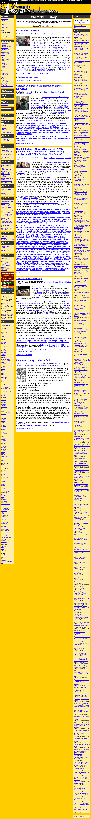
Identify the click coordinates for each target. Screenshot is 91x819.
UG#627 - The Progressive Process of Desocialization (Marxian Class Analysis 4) (81, 354)
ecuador (3, 429)
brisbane (3, 449)
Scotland (3, 38)
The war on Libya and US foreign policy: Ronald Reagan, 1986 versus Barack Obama (82, 733)
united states (4, 536)
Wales (3, 29)
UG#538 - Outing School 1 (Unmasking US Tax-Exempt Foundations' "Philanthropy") (81, 752)
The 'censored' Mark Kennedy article (57, 256)
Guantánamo (4, 153)
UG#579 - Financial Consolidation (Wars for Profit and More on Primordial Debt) (80, 497)
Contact (68, 0)
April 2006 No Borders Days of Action (7, 202)
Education (4, 57)
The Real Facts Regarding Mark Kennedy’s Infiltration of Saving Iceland (42, 228)
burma (3, 450)
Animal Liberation (6, 46)
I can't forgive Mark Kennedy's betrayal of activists (34, 258)
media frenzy (23, 196)
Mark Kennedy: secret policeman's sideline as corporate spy (37, 254)
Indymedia (52, 92)
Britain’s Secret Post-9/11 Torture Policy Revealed (82, 626)
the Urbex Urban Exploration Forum (53, 65)
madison (3, 495)
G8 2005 (3, 238)
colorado (3, 484)
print (2, 329)
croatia (3, 356)
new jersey (4, 505)
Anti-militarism (53, 282)
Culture (3, 55)
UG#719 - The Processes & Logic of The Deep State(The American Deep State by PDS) (82, 80)
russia (2, 401)
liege (2, 373)
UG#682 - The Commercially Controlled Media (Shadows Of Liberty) (81, 220)
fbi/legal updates (5, 558)
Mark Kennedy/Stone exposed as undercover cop (41, 222)
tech (2, 563)
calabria (3, 355)
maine (2, 497)
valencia (3, 414)
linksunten (4, 377)
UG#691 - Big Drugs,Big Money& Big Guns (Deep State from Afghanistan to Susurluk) (81, 172)
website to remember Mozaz (61, 50)
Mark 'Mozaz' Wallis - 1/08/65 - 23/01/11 (34, 67)
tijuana (3, 439)
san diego (4, 525)
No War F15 (4, 264)
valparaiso (4, 442)
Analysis (45, 282)
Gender (3, 63)
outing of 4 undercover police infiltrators (55, 97)
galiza (2, 362)
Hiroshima (46, 290)
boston (3, 478)
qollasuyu (3, 435)
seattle (3, 533)
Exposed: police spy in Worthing (48, 231)
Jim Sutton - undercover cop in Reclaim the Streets (43, 233)
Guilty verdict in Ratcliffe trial (52, 221)
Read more (20, 273)
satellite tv (4, 332)
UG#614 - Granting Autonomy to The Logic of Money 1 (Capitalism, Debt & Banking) (82, 377)
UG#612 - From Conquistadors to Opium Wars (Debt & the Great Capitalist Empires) (80, 400)
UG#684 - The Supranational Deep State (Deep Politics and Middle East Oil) (81, 213)
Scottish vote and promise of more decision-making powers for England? (82, 165)
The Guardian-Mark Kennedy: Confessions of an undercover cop (42, 226)
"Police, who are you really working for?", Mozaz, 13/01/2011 (81, 778)
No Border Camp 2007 (7, 195)
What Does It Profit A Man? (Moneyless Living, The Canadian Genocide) (81, 193)
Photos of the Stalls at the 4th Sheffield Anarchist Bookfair (82, 314)
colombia (3, 428)
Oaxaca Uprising (5, 220)
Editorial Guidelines (40, 0)
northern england (6, 388)
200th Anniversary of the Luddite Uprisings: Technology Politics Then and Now (81, 682)
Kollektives (4, 16)
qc (1, 459)
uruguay (3, 440)
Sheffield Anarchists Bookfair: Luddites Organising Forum (80, 689)
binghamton (4, 477)
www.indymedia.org (6, 325)
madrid (3, 380)
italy (2, 370)
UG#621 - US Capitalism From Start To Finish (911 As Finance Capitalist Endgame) (82, 361)
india (2, 464)
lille (2, 376)
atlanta (3, 474)
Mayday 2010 (5, 140)
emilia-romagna (5, 359)
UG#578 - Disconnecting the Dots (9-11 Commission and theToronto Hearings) (81, 490)
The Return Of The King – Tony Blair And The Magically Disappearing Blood (82, 453)
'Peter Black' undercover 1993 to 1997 (47, 232)
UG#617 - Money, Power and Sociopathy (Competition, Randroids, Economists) (81, 369)
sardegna (3, 402)
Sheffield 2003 (63, 347)
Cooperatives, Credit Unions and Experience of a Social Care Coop (81, 545)
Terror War (4, 84)
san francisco (5, 526)
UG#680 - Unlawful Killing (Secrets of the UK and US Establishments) (82, 226)
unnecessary (62, 295)
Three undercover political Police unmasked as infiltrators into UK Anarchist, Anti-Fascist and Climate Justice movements (43, 218)
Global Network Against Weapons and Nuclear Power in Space (47, 338)
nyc (2, 512)
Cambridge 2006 (57, 345)
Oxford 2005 (53, 347)
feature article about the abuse (61, 110)
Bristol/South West (6, 34)
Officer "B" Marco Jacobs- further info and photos (34, 243)
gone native (20, 173)
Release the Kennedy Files (41, 261)
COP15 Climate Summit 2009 (5, 149)
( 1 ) (43, 347)
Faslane (3, 208)
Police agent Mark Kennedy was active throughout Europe (79, 788)
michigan (3, 499)
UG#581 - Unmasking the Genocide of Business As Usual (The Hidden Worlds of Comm (82, 505)
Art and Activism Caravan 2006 (5, 205)
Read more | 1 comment (24, 355)
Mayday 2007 (5, 193)
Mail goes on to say (57, 181)
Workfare (3, 118)
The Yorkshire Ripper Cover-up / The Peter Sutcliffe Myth (80, 179)
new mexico (4, 506)
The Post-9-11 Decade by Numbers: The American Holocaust (82, 638)
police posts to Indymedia (38, 100)
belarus (3, 348)
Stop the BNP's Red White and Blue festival (7, 181)
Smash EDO (4, 176)
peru (2, 432)
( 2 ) (46, 347)
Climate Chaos (5, 53)
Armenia (3, 546)
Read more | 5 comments (24, 143)
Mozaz (25, 74)
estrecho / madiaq (6, 360)
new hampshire (5, 504)
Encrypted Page (6, 292)
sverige (3, 405)
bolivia (3, 419)
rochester (3, 521)
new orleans (4, 508)
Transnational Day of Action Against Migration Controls (7, 227)
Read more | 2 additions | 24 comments (29, 80)
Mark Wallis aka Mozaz (43, 69)
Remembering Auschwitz (82, 534)
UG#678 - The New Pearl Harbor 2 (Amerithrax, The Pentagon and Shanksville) (81, 239)
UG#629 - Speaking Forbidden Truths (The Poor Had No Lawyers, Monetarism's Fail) (81, 323)
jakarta (3, 453)
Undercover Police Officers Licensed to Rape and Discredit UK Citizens (81, 266)
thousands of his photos (45, 59)
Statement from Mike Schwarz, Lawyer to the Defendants (43, 213)
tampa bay (4, 535)
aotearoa (3, 447)
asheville (3, 473)
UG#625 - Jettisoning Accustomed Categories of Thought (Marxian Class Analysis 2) (81, 346)
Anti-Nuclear (4, 48)
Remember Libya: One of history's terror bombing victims (81, 718)
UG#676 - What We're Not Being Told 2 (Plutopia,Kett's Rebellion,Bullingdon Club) (82, 245)
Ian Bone (59, 62)
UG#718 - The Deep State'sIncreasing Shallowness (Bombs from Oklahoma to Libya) (81, 88)
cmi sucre (3, 426)
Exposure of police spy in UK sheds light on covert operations (43, 241)
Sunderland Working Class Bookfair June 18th (81, 666)
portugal (3, 397)
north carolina (5, 509)
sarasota (3, 532)
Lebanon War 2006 (6, 214)
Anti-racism (4, 50)
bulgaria (3, 353)
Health (3, 66)
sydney (3, 460)
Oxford (3, 24)
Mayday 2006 (5, 218)
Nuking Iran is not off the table (27, 340)
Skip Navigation (14, 0)
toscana (3, 409)
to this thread (34, 206)
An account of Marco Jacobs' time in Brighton (47, 238)
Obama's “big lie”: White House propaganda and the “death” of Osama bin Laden (82, 705)
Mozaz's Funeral (79, 783)
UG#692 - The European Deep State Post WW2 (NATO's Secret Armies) (81, 159)
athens (3, 343)
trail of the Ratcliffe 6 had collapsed (45, 171)
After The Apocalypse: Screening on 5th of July (81, 653)
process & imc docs (6, 561)
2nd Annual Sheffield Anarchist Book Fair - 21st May (81, 712)
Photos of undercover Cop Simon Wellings (39, 226)
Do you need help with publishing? (80, 26)
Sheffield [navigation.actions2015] (8, 96)
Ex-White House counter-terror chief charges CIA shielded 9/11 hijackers (81, 604)
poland (3, 395)
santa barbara (5, 529)
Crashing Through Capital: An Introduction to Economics (81, 530)
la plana (3, 371)
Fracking (3, 60)
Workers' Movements (44, 365)
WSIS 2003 (4, 270)
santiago (3, 438)
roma (2, 398)
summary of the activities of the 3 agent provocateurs (40, 203)
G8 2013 (3, 111)
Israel (2, 549)
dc (1, 487)
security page (5, 318)
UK (50, 302)
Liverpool (3, 21)
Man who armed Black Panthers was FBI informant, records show (82, 446)
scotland (3, 404)
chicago (3, 481)
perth (2, 457)
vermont (3, 539)
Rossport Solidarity (6, 222)
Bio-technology (5, 52)
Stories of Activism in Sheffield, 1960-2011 (80, 587)
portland (3, 518)
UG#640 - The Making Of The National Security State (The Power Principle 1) (81, 280)
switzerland (4, 407)
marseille (3, 383)
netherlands (4, 387)
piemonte (3, 394)
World (18, 159)
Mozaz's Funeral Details (36, 74)
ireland (3, 367)
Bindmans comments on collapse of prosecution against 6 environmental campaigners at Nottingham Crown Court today (43, 210)
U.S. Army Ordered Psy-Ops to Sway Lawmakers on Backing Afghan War (82, 764)
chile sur (3, 423)
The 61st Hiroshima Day (29, 278)
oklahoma (4, 513)
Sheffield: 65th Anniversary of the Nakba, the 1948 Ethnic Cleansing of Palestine (82, 307)
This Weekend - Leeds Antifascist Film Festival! (81, 539)
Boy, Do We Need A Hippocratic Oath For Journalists (80, 632)
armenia (3, 342)
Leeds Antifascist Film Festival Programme (81, 558)
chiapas (3, 421)
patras (3, 393)
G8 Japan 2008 (5, 174)
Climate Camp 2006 (6, 207)
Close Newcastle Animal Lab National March (81, 470)
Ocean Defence (5, 73)
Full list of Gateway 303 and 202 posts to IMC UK (40, 123)
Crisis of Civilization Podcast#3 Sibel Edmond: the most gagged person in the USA (81, 287)
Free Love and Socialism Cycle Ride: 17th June (81, 694)
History (46, 34)
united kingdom (5, 412)
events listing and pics (61, 422)
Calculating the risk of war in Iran (51, 340)
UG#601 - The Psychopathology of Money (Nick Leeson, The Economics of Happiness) (81, 439)
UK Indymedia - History (47, 26)
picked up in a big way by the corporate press (53, 169)
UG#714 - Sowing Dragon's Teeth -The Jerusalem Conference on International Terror (81, 103)
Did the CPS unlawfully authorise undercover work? (43, 244)
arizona (3, 470)
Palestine (3, 76)
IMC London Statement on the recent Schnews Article (35, 132)
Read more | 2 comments (24, 428)
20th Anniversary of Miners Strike (34, 360)
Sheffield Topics (6, 41)
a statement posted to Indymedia (58, 163)
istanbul (3, 369)
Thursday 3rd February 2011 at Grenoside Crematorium (49, 46)
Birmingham (4, 19)
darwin (3, 452)
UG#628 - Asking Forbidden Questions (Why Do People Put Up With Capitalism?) (81, 330)
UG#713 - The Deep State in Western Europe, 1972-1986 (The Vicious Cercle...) (82, 110)
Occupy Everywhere (6, 132)
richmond (3, 519)
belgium (3, 349)
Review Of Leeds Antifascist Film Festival (80, 511)
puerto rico (4, 433)
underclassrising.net (38, 57)
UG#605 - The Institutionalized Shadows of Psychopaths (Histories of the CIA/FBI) (81, 431)
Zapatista (3, 87)
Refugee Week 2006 (6, 221)
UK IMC (31, 0)
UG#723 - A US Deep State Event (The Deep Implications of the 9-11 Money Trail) (80, 72)
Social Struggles (30, 365)
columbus (3, 485)
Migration (3, 72)
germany (3, 363)
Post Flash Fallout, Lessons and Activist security (42, 255)
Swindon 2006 (45, 345)
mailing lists (4, 560)
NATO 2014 (4, 105)
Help (72, 0)
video (2, 334)
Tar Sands (4, 142)
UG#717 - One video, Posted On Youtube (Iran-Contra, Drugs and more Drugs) (81, 95)
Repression (20, 93)
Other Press (4, 74)
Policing (60, 92)
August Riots (4, 128)
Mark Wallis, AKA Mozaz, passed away (45, 44)
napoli (2, 386)
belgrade (3, 350)
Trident (28, 308)
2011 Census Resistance (5, 126)
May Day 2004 (5, 250)
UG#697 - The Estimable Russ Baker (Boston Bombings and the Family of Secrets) (81, 144)
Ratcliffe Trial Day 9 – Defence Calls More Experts (47, 270)
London (3, 23)
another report (21, 423)
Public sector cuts (6, 79)
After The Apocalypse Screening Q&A (80, 648)
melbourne (4, 456)
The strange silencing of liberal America (81, 644)
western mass (5, 540)
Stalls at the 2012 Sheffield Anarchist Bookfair (81, 459)
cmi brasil (3, 425)
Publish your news (81, 21)
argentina (3, 418)
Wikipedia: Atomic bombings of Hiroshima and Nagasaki (49, 342)
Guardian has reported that (48, 189)
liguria (2, 374)
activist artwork (79, 768)
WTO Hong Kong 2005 (7, 239)
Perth (38, 335)
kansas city (4, 492)
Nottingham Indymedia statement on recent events (52, 130)
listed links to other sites (24, 62)
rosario (3, 436)
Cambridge (4, 20)
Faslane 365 (47, 312)
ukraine (3, 411)
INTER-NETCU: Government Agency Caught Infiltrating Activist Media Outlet (41, 126)
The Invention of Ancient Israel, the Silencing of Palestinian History (81, 517)
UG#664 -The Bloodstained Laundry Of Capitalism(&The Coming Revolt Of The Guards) (81, 259)
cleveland (3, 483)
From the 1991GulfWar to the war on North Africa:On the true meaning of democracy (82, 725)
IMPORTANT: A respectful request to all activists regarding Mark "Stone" (44, 258)
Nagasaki (39, 293)
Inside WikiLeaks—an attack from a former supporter (80, 740)
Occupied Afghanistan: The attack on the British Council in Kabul (81, 593)
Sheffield (52, 34)
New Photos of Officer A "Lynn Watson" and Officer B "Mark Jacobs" (41, 235)
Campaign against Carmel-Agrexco (6, 170)
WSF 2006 (4, 229)
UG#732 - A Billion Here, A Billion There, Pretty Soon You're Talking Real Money (81, 42)
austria (3, 345)
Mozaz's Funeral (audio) (54, 74)
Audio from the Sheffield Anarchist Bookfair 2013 (81, 293)
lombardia (4, 379)
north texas (4, 511)
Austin (3, 476)
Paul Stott (49, 62)
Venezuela (4, 252)
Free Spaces (4, 62)
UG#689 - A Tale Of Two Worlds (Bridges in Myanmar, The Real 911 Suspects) (81, 186)
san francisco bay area (7, 528)
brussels (3, 352)
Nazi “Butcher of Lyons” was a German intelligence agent (81, 805)
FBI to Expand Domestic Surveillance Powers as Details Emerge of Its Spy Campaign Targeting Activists (81, 673)
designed (38, 297)
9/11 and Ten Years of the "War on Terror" (82, 582)
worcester (4, 542)
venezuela (4, 443)
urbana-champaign (6, 537)
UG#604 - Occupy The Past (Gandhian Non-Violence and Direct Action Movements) (81, 423)
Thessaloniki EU (5, 268)
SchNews (48, 98)
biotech (3, 554)
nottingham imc (5, 390)
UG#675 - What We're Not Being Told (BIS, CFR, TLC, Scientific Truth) (82, 252)
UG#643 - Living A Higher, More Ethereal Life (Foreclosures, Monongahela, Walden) (82, 273)
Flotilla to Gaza (5, 139)
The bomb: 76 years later (82, 622)
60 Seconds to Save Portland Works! (80, 758)
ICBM (67, 303)
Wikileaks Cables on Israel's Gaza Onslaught (80, 810)
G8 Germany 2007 (6, 192)
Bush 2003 (4, 258)
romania (3, 400)
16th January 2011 (49, 178)
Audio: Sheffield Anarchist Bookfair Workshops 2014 (82, 199)
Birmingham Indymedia (56, 112)
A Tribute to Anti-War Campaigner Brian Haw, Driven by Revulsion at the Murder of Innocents (81, 660)
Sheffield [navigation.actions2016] (8, 91)
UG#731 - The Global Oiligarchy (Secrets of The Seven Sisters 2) (81, 48)
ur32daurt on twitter (22, 59)
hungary (3, 366)
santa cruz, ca (5, 530)
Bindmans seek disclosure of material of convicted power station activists (42, 212)
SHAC (3, 175)
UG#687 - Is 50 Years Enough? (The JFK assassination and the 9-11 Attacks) (81, 205)
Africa (2, 336)
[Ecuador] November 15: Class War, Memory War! (81, 131)
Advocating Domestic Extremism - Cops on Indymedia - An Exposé (41, 124)
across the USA (41, 318)
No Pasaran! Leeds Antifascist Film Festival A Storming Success (81, 523)
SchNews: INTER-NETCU (42, 137)
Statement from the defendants (43, 265)
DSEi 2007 (4, 190)
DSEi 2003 (4, 260)
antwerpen (4, 341)
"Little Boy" (35, 288)
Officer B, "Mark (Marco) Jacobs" (27, 199)
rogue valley (4, 522)
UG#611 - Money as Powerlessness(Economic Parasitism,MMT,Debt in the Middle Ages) (81, 408)
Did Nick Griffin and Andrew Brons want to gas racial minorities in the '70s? (81, 465)
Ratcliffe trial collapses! (41, 263)
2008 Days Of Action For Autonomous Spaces (7, 167)
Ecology (3, 56)
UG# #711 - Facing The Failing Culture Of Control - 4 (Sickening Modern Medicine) (82, 125)
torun (2, 408)
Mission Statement (52, 0)
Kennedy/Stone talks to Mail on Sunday (36, 249)
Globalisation (59, 364)
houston (3, 490)
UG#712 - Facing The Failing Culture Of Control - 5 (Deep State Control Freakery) (82, 117)
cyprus (3, 357)
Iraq (2, 70)
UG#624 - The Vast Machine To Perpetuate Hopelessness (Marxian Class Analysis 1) (80, 338)
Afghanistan (4, 43)
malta (2, 381)
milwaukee (4, 501)
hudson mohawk (5, 491)
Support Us (78, 0)
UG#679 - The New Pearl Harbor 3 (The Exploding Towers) (81, 233)
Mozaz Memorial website (29, 77)
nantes (3, 384)
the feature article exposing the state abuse (41, 120)
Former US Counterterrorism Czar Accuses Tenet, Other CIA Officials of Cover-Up (81, 616)
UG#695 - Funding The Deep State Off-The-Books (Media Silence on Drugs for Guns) (81, 152)
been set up (56, 52)
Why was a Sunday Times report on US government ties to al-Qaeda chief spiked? (82, 300)
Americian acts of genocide (57, 293)
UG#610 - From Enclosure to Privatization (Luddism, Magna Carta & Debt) (81, 415)
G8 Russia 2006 (5, 213)
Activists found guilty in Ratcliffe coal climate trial (46, 266)
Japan (54, 290)
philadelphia (4, 515)
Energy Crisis (5, 59)
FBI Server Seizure (6, 249)
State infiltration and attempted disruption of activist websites (40, 128)
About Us (61, 0)
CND (17, 302)
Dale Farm (4, 129)
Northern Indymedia (6, 37)
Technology (4, 83)
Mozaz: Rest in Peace (27, 30)
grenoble (3, 364)
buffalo (3, 480)
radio (2, 331)
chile (2, 422)
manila (3, 454)
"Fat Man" (40, 292)
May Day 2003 (5, 263)
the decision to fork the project (37, 117)
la (1, 494)
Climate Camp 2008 (6, 172)
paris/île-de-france (6, 391)
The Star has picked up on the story (45, 71)
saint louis (4, 523)
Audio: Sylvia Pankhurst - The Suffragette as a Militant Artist (82, 137)
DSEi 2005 (4, 236)
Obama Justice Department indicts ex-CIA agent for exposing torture (81, 484)
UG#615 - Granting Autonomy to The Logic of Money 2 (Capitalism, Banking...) (81, 384)
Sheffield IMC (24, 0)
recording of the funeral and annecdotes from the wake (34, 49)
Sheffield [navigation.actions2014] (8, 101)
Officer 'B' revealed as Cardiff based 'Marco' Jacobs (49, 253)
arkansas (3, 471)
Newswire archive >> (80, 816)
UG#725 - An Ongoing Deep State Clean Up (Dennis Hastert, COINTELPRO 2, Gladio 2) (81, 55)
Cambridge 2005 (22, 347)
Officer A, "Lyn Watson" (30, 198)
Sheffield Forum (62, 67)
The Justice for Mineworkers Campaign (35, 425)
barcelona (4, 346)
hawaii (3, 488)
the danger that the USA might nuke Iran (45, 350)
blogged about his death (58, 60)
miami (2, 498)
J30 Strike (4, 131)
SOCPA (3, 224)
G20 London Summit (7, 151)
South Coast (4, 27)
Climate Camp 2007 (6, 189)
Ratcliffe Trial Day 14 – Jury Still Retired (30, 268)
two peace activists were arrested (35, 310)
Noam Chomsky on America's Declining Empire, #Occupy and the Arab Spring (82, 477)
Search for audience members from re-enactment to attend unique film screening (82, 551)
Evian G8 (3, 261)
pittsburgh (4, 516)
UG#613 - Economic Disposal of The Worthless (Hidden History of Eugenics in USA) (81, 392)
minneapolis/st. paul (6, 502)
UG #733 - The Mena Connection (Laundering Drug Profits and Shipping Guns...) (81, 35)
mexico (3, 431)
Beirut (2, 547)
